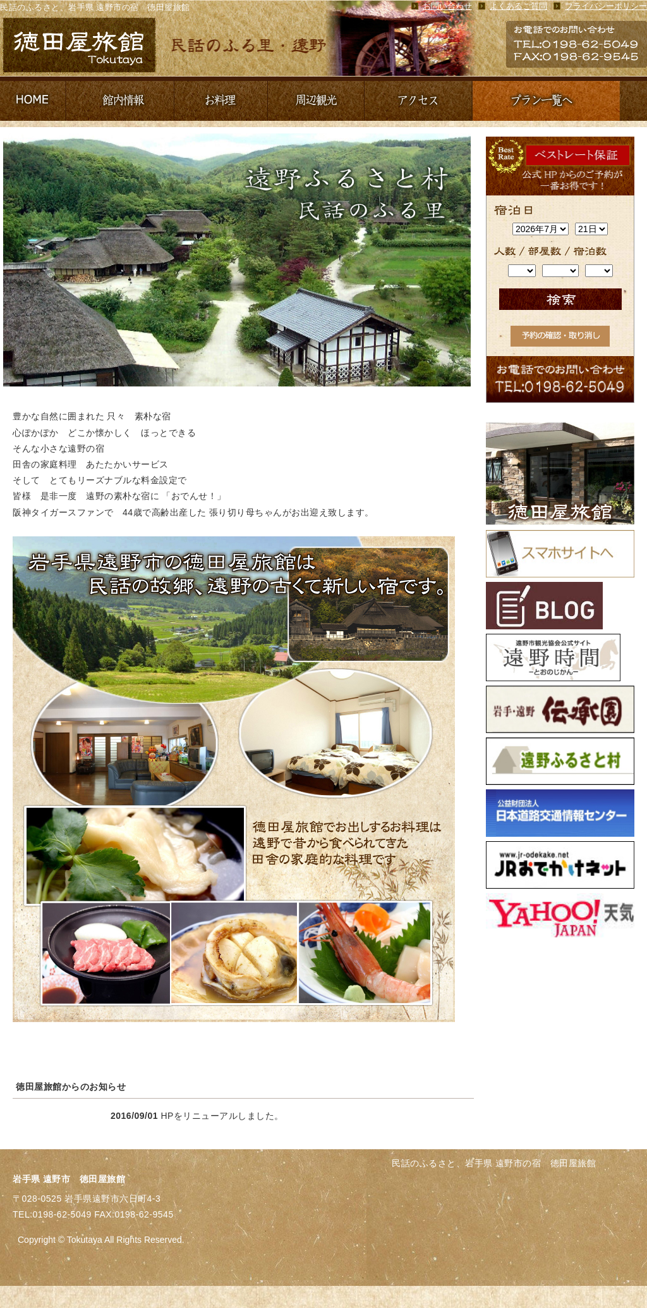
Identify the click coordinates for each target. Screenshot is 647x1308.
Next (451, 260)
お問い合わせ (447, 6)
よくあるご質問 (518, 6)
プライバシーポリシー (606, 6)
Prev (16, 260)
